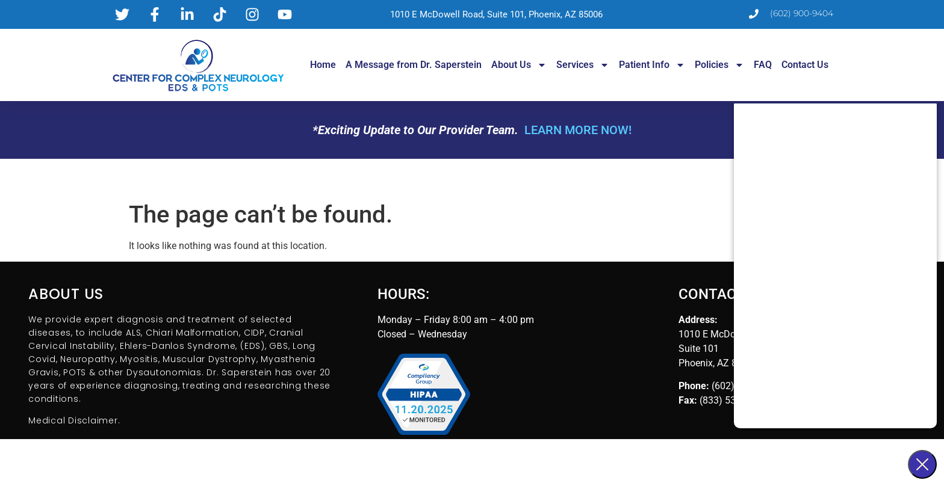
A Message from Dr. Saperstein (414, 64)
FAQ (763, 64)
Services (582, 65)
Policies (719, 65)
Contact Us (804, 64)
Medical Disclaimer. (74, 420)
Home (323, 64)
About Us (519, 65)
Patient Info (652, 65)
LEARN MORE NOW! (578, 130)
